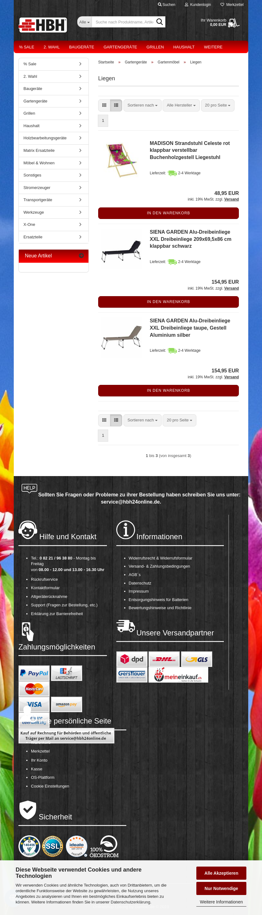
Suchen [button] (166, 4)
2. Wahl (51, 47)
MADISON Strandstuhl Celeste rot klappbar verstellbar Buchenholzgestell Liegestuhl (190, 150)
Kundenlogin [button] (198, 4)
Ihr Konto (39, 760)
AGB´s (135, 574)
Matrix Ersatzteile (39, 150)
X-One (29, 224)
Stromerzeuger (36, 187)
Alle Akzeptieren (221, 873)
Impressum (139, 591)
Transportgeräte (37, 199)
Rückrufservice (44, 579)
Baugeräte (81, 47)
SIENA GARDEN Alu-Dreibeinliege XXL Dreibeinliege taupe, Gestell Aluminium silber (190, 328)
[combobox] (142, 105)
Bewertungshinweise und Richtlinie (160, 607)
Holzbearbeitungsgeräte (45, 138)
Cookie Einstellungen (50, 786)
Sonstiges (32, 175)
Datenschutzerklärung (130, 902)
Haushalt (183, 47)
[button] (104, 105)
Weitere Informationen (221, 901)
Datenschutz (140, 583)
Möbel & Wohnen (39, 163)
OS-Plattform (42, 777)
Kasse (36, 769)
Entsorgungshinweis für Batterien (159, 599)
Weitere (213, 47)
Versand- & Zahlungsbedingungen (159, 566)
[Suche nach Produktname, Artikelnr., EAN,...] (84, 21)
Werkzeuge (33, 212)
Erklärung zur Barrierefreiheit (57, 613)
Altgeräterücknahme (49, 596)
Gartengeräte (120, 47)
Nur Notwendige (221, 888)
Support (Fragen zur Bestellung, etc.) (64, 605)
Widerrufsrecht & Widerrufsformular (161, 558)
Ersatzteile (33, 237)
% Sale (26, 47)
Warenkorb (41, 742)
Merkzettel (232, 4)
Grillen (155, 47)
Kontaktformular (45, 587)
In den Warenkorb (168, 213)
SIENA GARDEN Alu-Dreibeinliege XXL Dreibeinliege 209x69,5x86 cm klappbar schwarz (190, 239)
